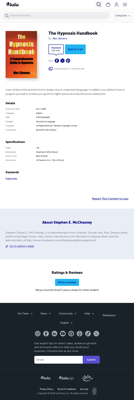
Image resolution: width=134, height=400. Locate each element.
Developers (109, 314)
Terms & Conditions (66, 389)
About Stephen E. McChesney (67, 222)
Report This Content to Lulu (110, 198)
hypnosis (11, 178)
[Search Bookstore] (59, 15)
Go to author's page (21, 246)
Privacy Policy (46, 389)
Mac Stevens (60, 38)
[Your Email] (58, 359)
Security (84, 389)
